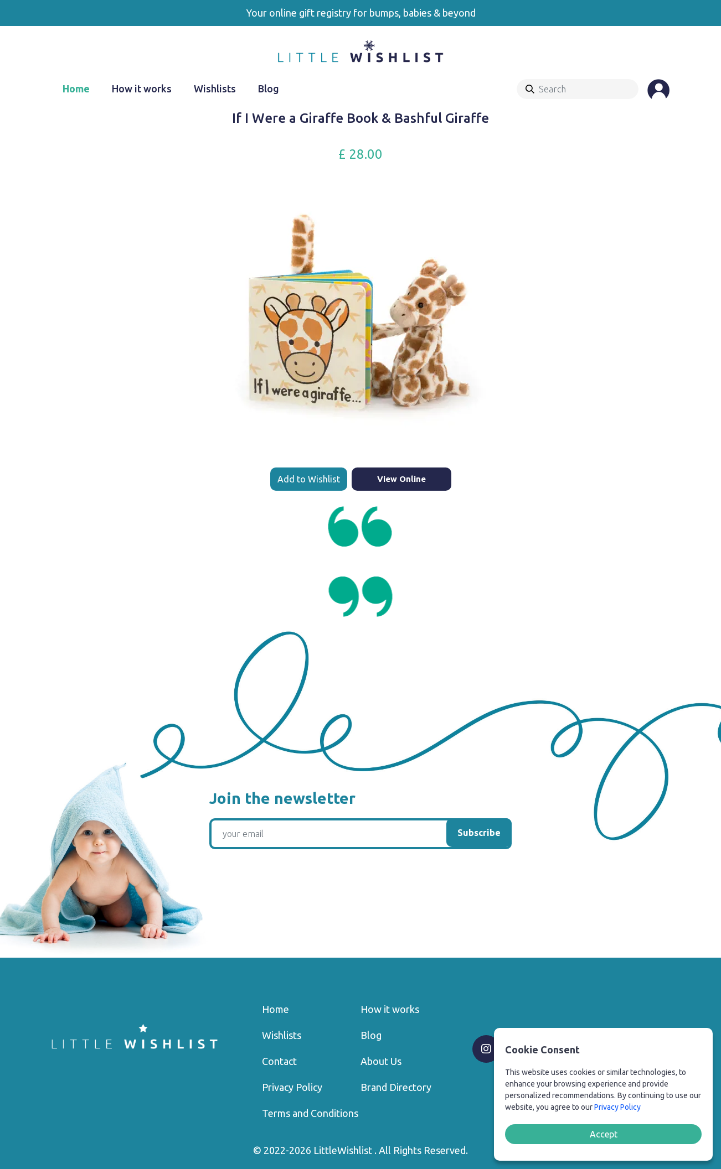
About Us (380, 1061)
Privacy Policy (292, 1087)
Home (76, 88)
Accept (603, 1134)
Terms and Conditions (310, 1113)
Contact (279, 1061)
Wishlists (215, 88)
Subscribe (479, 833)
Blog (268, 88)
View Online (401, 479)
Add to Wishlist (308, 479)
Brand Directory (395, 1087)
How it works (142, 88)
